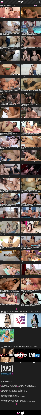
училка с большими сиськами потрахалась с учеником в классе (13, 400)
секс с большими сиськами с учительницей (9, 392)
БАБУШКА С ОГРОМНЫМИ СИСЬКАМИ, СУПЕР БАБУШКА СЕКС (14, 391)
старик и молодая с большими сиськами (9, 385)
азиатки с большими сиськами (22, 384)
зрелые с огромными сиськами (26, 392)
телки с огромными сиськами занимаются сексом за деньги (13, 396)
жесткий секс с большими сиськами (26, 385)
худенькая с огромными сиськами (26, 389)
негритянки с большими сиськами (8, 384)
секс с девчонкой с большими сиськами (27, 401)
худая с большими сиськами (24, 387)
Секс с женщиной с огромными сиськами (9, 395)
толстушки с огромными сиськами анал (9, 386)
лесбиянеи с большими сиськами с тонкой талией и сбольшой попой (15, 397)
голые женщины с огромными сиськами (9, 387)
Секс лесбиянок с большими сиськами (23, 382)
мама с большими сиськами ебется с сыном (10, 389)
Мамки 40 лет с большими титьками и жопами (10, 394)
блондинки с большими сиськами (7, 382)
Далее (23, 308)
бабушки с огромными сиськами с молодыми (27, 386)
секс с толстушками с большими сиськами (29, 394)
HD (36, 5)
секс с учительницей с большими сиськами (9, 401)
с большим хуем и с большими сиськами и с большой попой (13, 390)
